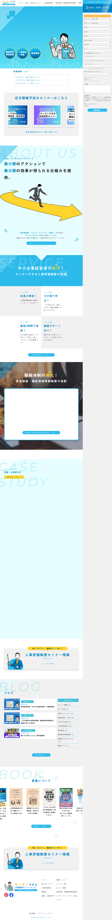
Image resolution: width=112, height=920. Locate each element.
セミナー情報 (61, 888)
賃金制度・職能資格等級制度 (65, 3)
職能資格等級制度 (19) (66, 734)
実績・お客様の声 (48, 896)
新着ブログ (27, 702)
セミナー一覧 (23, 3)
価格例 (44, 892)
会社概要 (32, 913)
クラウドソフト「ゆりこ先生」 (67, 896)
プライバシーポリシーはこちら (91, 80)
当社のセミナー (35, 3)
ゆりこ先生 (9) (63, 709)
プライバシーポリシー (46, 913)
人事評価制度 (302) (65, 726)
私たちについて (47, 884)
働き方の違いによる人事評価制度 (33, 735)
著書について (61, 880)
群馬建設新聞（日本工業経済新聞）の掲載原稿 (37, 707)
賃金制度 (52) (63, 730)
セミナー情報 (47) (64, 705)
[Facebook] (11, 895)
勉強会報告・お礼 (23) (66, 717)
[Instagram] (6, 895)
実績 (80, 3)
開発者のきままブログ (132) (66, 740)
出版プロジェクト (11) (66, 713)
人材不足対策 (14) (64, 722)
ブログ (58, 900)
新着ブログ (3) (63, 745)
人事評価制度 (48, 3)
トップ (44, 880)
